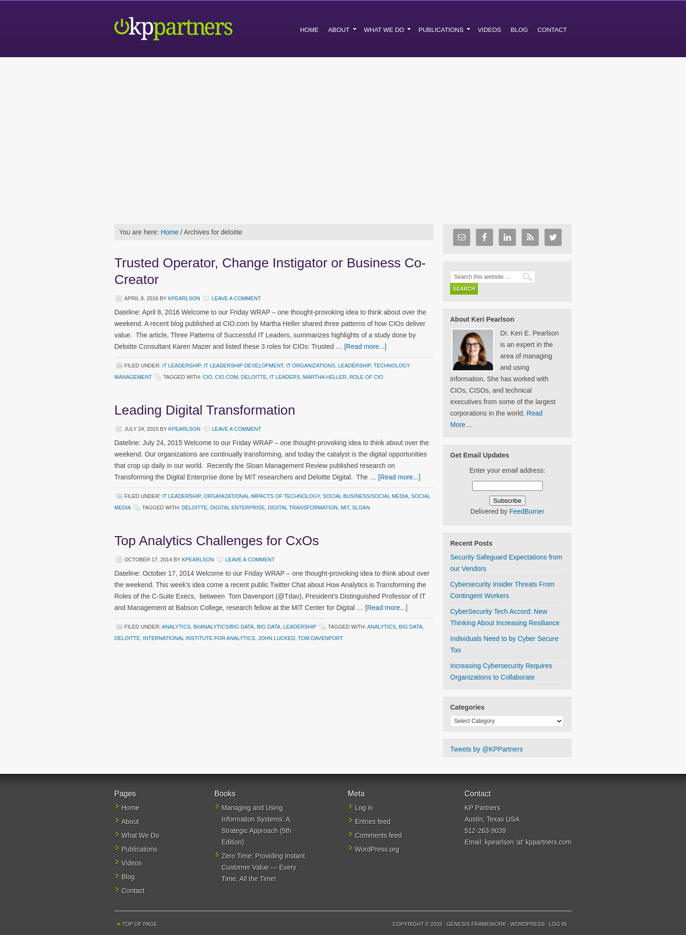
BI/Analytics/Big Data (223, 627)
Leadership (354, 365)
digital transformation (303, 507)
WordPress (527, 924)
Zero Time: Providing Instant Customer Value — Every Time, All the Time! (263, 867)
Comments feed (378, 835)
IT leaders (285, 377)
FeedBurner (527, 511)
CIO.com (226, 377)
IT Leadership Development (243, 365)
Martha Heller (325, 377)
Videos (131, 863)
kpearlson (184, 298)
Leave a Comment (236, 298)
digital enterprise (237, 507)
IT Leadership (181, 365)
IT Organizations (310, 365)
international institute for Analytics (199, 638)
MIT (345, 507)
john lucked (276, 638)
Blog (128, 877)
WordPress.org (377, 849)
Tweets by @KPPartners (486, 749)
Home (130, 808)
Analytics (176, 627)
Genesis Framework (476, 924)
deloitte (254, 377)
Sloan (361, 507)
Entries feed (373, 821)
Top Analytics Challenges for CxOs (216, 540)
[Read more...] (365, 346)
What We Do (140, 835)
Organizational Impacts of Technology (262, 496)
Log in (364, 808)
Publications (139, 849)
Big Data (269, 627)
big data (411, 627)
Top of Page (139, 924)
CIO (207, 377)
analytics (381, 627)
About (130, 821)
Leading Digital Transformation (204, 410)
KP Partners (195, 28)
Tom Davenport (320, 638)
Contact (132, 890)
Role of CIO (366, 377)
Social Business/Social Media (366, 496)
